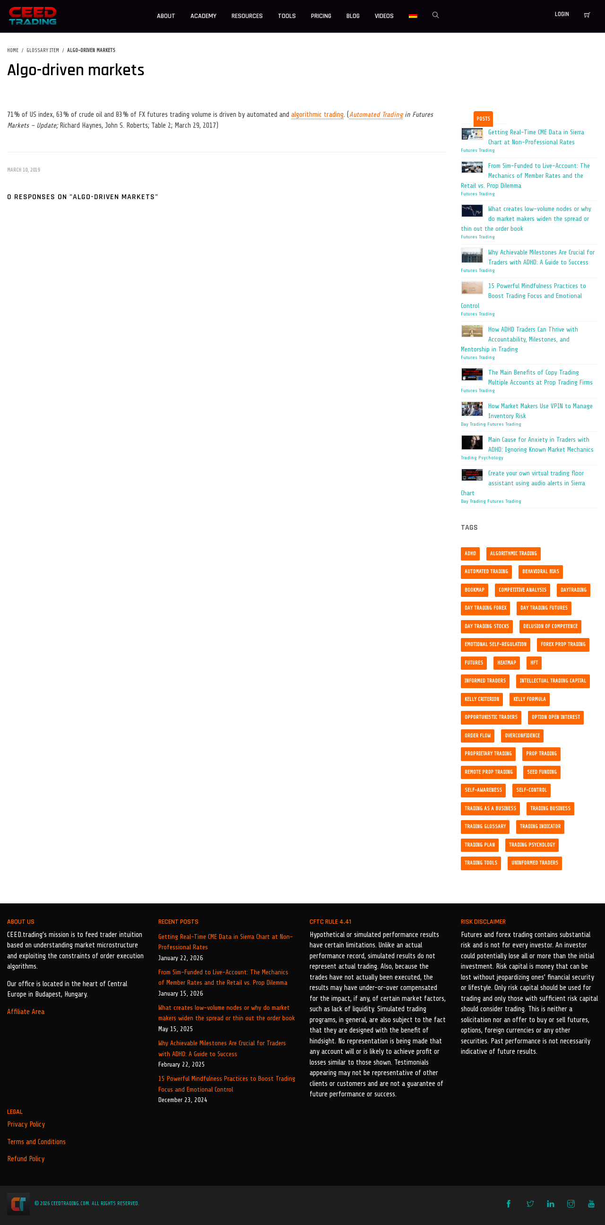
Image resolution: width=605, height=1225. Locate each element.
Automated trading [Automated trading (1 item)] (486, 572)
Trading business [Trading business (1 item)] (550, 808)
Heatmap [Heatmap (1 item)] (506, 663)
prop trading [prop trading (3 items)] (541, 754)
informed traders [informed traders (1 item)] (485, 681)
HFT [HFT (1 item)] (534, 663)
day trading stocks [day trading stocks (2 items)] (487, 626)
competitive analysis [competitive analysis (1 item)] (522, 590)
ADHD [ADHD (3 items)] (470, 554)
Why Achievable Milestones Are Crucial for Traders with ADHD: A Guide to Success (222, 1048)
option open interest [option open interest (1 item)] (556, 717)
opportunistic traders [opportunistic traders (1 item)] (491, 717)
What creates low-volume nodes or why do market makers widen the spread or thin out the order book (226, 1013)
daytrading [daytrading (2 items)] (574, 590)
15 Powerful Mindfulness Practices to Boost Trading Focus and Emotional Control (226, 1084)
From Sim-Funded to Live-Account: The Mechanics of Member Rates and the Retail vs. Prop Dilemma (223, 977)
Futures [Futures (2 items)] (474, 663)
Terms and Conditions (36, 1142)
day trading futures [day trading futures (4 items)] (544, 608)
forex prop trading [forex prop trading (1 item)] (563, 644)
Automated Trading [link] (376, 115)
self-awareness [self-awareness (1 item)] (483, 790)
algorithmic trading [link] (317, 115)
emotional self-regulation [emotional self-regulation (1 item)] (496, 644)
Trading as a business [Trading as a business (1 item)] (490, 808)
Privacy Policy (26, 1124)
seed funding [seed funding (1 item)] (542, 772)
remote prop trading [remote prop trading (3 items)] (489, 772)
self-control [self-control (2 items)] (531, 790)
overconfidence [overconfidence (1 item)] (522, 736)
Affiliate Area (25, 1012)
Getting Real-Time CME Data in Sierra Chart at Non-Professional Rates (225, 942)
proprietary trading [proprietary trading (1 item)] (488, 754)
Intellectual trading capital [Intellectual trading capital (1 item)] (553, 681)
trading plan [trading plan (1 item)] (480, 845)
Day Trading (473, 424)
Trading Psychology (482, 458)
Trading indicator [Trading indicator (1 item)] (540, 826)
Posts (483, 119)
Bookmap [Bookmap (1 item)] (474, 590)
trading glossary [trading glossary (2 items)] (485, 826)
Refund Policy (25, 1159)
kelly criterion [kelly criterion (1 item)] (482, 699)
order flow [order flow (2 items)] (478, 736)
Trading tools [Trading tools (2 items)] (481, 863)
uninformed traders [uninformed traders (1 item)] (534, 863)
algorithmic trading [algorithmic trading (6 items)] (513, 554)
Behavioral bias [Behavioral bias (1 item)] (540, 572)
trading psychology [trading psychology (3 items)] (532, 845)
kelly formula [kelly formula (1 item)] (529, 699)
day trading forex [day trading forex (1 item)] (485, 608)
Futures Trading (478, 150)
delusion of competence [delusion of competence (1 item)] (550, 626)
